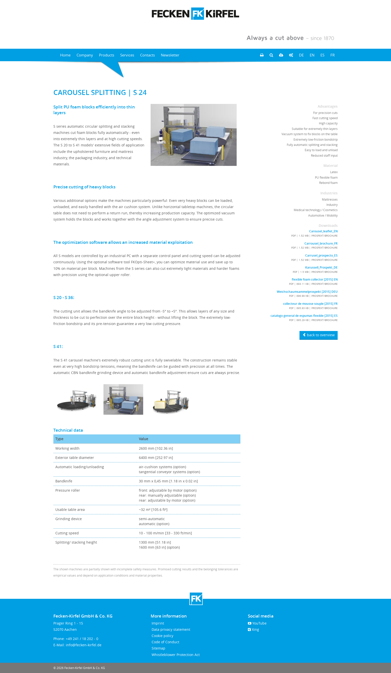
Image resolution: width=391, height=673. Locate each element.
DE (301, 54)
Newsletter (170, 54)
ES (322, 54)
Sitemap (158, 648)
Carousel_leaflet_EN (323, 231)
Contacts (147, 54)
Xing (253, 629)
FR (332, 54)
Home (65, 54)
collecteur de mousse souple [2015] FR (310, 304)
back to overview (318, 335)
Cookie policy (162, 635)
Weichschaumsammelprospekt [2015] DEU (307, 292)
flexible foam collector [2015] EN (315, 280)
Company (85, 54)
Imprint (157, 623)
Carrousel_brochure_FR (321, 244)
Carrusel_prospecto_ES (321, 256)
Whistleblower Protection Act (175, 654)
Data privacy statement (170, 629)
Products (106, 54)
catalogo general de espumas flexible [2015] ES (304, 316)
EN (312, 54)
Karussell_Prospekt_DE (321, 268)
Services (127, 54)
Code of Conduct (165, 642)
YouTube (257, 623)
